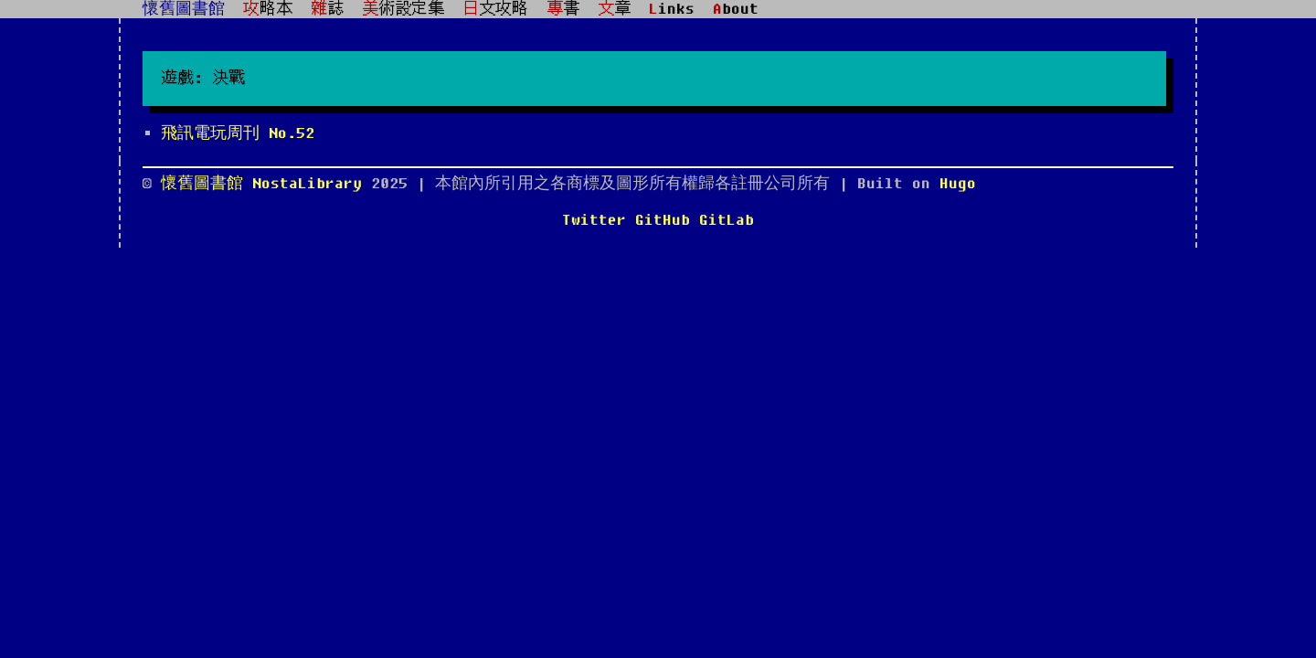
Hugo (957, 184)
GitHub (662, 220)
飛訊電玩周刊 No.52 (237, 133)
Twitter (594, 220)
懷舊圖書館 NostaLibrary (266, 184)
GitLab (726, 220)
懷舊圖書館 (184, 9)
